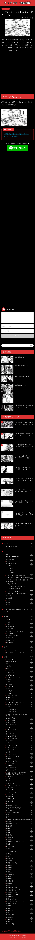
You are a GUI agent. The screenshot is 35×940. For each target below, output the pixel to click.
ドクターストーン (19, 745)
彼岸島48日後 (12, 851)
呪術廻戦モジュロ (19, 824)
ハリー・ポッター (19, 650)
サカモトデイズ (19, 698)
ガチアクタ (19, 686)
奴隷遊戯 (19, 839)
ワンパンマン (19, 788)
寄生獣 (19, 844)
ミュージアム (19, 783)
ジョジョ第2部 (12, 711)
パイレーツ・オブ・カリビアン (19, 652)
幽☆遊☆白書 (19, 846)
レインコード (19, 596)
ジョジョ (19, 707)
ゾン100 (19, 727)
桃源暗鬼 (19, 870)
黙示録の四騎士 (19, 924)
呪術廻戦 (19, 821)
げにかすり (19, 671)
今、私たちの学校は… (19, 636)
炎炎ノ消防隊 (19, 874)
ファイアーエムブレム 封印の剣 (19, 594)
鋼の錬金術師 (19, 915)
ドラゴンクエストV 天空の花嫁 (19, 575)
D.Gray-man (19, 659)
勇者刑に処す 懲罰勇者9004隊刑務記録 (19, 819)
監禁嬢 (19, 886)
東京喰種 (19, 865)
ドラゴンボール (19, 747)
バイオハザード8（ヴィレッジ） (17, 586)
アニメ (18, 543)
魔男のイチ (19, 922)
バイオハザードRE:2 (14, 588)
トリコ (19, 743)
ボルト (19, 779)
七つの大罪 (19, 797)
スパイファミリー (19, 725)
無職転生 (19, 876)
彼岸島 (19, 849)
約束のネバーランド (19, 892)
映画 (18, 647)
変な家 (19, 833)
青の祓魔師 (19, 917)
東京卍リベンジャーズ (19, 863)
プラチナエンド (5, 8)
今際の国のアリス (19, 806)
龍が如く (19, 600)
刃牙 (19, 815)
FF (19, 555)
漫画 (18, 657)
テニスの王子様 (19, 736)
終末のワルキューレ (19, 895)
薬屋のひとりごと (19, 899)
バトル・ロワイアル (19, 756)
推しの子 (19, 856)
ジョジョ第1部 (12, 709)
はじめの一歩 (19, 673)
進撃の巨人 (19, 906)
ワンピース (19, 790)
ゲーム (18, 551)
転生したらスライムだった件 (19, 901)
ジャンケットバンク (19, 704)
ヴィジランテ (19, 794)
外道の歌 (19, 835)
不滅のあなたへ (19, 799)
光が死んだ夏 (19, 810)
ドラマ (18, 616)
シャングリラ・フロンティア (19, 702)
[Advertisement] (17, 73)
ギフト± (19, 693)
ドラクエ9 (11, 572)
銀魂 (19, 913)
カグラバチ (19, 684)
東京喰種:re (19, 867)
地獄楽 (19, 831)
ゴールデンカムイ (19, 695)
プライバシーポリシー (14, 935)
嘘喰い (19, 828)
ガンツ (19, 689)
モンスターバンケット (19, 785)
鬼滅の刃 (19, 919)
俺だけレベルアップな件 (19, 808)
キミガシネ (19, 561)
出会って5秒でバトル (19, 812)
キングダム (19, 691)
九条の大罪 (19, 801)
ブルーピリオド (19, 768)
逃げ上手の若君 (19, 904)
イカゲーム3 (19, 627)
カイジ (19, 682)
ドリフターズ (19, 750)
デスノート (19, 741)
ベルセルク (19, 776)
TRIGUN (19, 668)
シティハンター (19, 700)
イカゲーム (19, 622)
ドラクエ (19, 566)
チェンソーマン (19, 734)
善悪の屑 (19, 826)
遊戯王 (19, 908)
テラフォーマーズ (19, 738)
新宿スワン (19, 858)
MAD (19, 664)
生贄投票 (19, 879)
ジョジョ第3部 (19, 718)
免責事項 (24, 935)
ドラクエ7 (11, 570)
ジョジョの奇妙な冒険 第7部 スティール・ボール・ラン (18, 610)
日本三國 (19, 861)
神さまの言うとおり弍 (19, 890)
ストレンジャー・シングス (19, 631)
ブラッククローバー (19, 763)
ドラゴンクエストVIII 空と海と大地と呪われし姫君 (19, 580)
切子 (19, 817)
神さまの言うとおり (19, 888)
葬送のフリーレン (19, 897)
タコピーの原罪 (19, 729)
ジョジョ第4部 (19, 720)
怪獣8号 (19, 854)
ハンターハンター (19, 754)
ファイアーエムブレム (19, 591)
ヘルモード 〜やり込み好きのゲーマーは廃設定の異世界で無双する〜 (19, 773)
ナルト (19, 752)
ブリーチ (19, 766)
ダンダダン (19, 732)
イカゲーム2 (19, 624)
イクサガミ (19, 629)
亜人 (19, 803)
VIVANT (19, 620)
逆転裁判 (19, 598)
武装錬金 (19, 872)
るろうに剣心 (19, 675)
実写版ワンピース (19, 640)
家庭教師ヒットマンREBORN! (19, 842)
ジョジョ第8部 (19, 723)
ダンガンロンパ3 (19, 547)
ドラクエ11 (11, 568)
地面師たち (19, 638)
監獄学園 (19, 883)
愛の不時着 (19, 642)
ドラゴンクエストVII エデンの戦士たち (19, 578)
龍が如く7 (19, 605)
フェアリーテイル (19, 761)
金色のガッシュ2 (19, 910)
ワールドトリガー (19, 792)
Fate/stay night (19, 662)
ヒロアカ (19, 759)
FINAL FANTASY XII (19, 557)
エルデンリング (19, 559)
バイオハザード (19, 584)
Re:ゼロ (19, 666)
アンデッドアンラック (19, 677)
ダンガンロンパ (19, 564)
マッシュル (19, 781)
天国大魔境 (19, 837)
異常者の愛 (19, 881)
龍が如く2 (19, 603)
